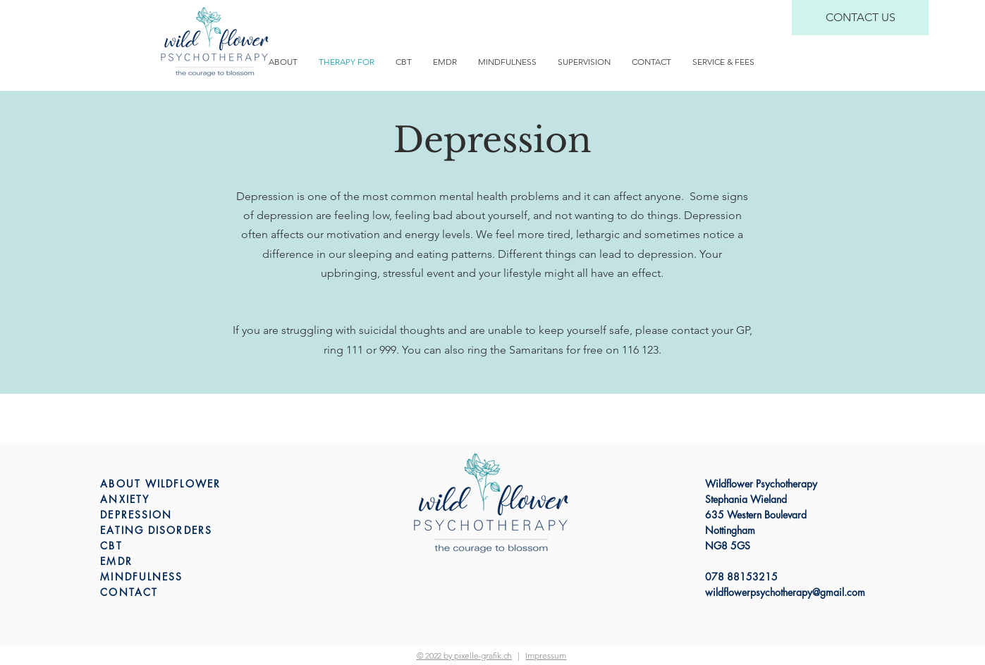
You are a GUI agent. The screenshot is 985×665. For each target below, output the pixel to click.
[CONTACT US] (860, 17)
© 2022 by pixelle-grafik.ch (465, 655)
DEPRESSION (136, 514)
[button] (545, 655)
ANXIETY (124, 499)
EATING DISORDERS (156, 530)
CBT (111, 545)
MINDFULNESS (141, 576)
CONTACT (129, 592)
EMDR (116, 561)
